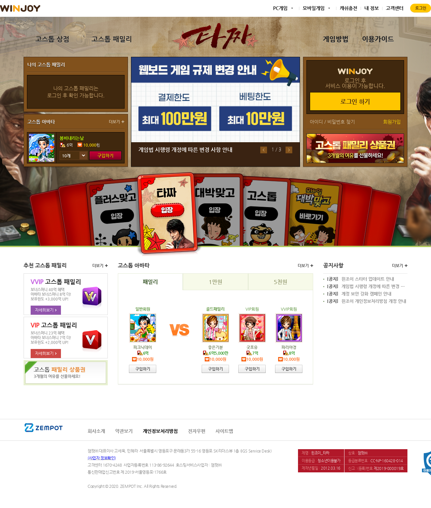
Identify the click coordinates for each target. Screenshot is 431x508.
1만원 (215, 282)
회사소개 (96, 431)
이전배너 (263, 150)
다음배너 (289, 150)
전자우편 (196, 431)
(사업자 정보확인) (102, 458)
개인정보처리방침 (160, 431)
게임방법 (336, 39)
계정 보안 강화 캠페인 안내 (359, 294)
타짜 (168, 212)
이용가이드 (378, 39)
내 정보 (371, 8)
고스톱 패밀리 (112, 39)
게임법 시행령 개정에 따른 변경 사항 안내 (185, 150)
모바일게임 (314, 8)
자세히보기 (46, 310)
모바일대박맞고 (312, 210)
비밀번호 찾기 (341, 121)
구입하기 (105, 155)
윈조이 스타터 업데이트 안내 (360, 279)
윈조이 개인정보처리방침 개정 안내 (366, 301)
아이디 (316, 121)
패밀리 (150, 282)
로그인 (420, 8)
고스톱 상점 (52, 39)
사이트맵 (224, 431)
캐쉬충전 (348, 8)
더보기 (114, 121)
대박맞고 (214, 208)
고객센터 (394, 8)
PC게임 (280, 8)
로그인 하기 (355, 101)
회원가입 (392, 121)
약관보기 (124, 431)
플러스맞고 (118, 210)
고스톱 (262, 209)
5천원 (280, 282)
